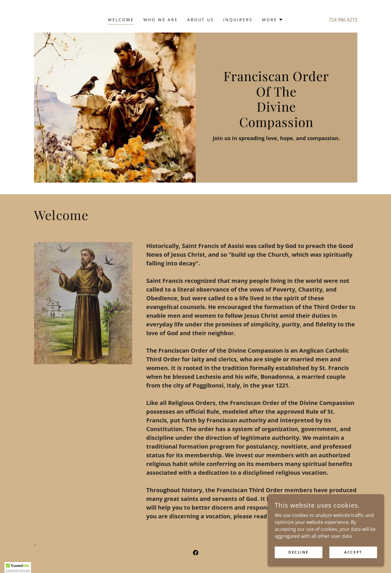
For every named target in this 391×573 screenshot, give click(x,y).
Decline (298, 564)
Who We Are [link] (160, 19)
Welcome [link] (121, 19)
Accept (353, 564)
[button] (272, 19)
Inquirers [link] (238, 19)
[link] (195, 552)
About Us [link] (200, 19)
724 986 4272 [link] (343, 20)
